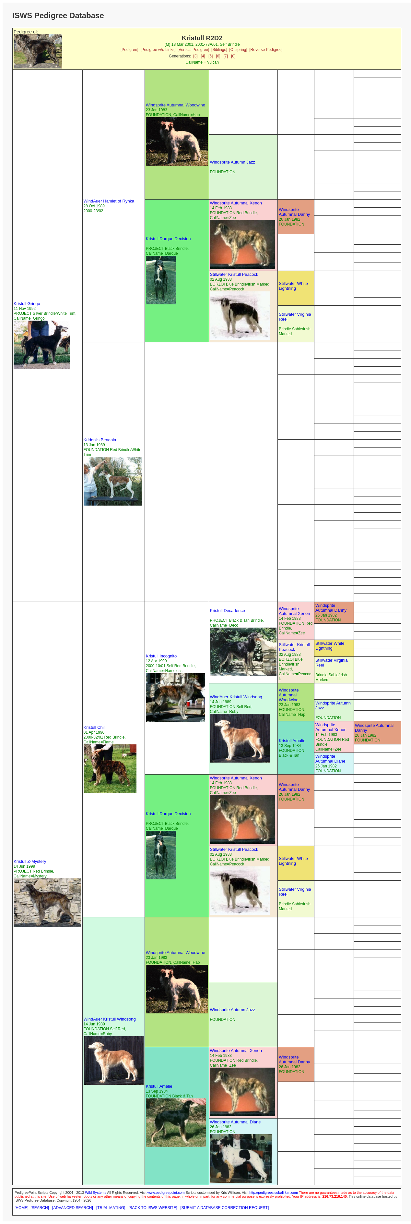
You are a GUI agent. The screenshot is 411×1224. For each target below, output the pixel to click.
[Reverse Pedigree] (266, 49)
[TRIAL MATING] (110, 1208)
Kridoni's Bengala (100, 439)
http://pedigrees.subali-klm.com (273, 1192)
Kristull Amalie (292, 740)
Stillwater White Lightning (293, 286)
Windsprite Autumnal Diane (330, 759)
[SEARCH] (39, 1208)
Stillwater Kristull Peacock (234, 274)
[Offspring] (238, 49)
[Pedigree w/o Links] (157, 49)
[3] (195, 56)
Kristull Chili (95, 727)
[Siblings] (219, 49)
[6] (218, 56)
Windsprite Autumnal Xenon (236, 203)
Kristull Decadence (227, 610)
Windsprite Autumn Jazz (232, 162)
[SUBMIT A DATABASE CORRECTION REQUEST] (225, 1208)
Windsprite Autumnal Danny (294, 212)
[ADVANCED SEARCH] (72, 1208)
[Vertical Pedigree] (193, 49)
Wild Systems (95, 1192)
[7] (226, 56)
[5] (210, 56)
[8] (233, 56)
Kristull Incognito (161, 656)
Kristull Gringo (27, 303)
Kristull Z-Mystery (30, 861)
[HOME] (22, 1208)
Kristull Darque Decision (168, 238)
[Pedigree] (129, 49)
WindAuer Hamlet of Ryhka (109, 201)
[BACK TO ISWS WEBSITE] (152, 1208)
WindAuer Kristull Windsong (236, 696)
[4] (203, 56)
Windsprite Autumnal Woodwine (175, 105)
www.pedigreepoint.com (166, 1192)
